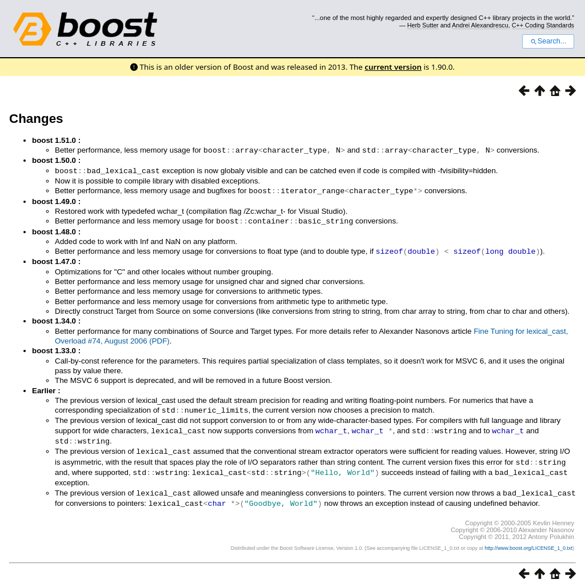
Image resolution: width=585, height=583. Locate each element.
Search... (548, 41)
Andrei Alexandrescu (480, 25)
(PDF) (159, 338)
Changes (36, 118)
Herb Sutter (423, 25)
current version (393, 67)
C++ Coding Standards (543, 25)
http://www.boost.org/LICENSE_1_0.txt (528, 541)
